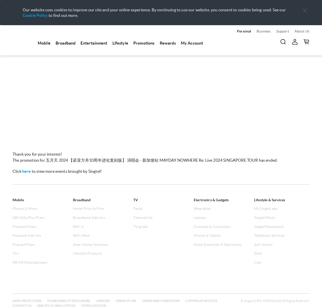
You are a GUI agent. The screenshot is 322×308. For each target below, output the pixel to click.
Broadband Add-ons (89, 218)
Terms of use (126, 300)
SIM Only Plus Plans (29, 218)
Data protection (27, 300)
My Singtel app (265, 209)
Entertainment (93, 43)
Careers (103, 300)
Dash (258, 253)
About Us (302, 31)
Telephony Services (269, 235)
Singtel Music (264, 218)
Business (263, 31)
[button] (305, 11)
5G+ (16, 253)
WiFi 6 (78, 227)
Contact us (22, 305)
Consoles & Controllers (212, 227)
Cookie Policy (35, 15)
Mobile (44, 43)
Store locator (93, 305)
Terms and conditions (161, 300)
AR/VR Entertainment (30, 262)
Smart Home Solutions (90, 245)
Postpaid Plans (24, 227)
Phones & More (25, 209)
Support (282, 31)
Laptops (200, 218)
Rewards (168, 43)
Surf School (263, 245)
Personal (244, 31)
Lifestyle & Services (269, 200)
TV (135, 200)
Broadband (65, 43)
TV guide (140, 227)
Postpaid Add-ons (27, 235)
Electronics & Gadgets (211, 200)
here (26, 171)
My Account (192, 43)
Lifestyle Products (87, 253)
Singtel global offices (56, 305)
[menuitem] (23, 38)
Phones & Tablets (207, 235)
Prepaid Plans (24, 245)
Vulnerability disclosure (69, 300)
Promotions (144, 43)
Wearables (202, 209)
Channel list (142, 218)
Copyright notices (201, 300)
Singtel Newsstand (269, 227)
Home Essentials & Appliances (218, 245)
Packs (138, 209)
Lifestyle (120, 43)
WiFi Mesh (81, 235)
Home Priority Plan (88, 209)
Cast (257, 262)
